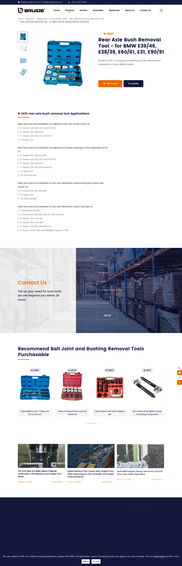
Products (69, 10)
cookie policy (159, 556)
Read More (59, 484)
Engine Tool (23, 514)
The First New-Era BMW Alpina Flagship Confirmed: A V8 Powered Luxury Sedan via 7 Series (40, 474)
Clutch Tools (23, 527)
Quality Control (70, 527)
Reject (86, 561)
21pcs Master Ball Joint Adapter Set (110, 415)
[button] (86, 425)
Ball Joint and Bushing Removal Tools (86, 18)
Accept (96, 561)
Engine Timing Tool (26, 518)
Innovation (98, 10)
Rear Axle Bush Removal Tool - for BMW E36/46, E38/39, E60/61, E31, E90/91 (54, 21)
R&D (65, 518)
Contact (133, 83)
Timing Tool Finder (29, 545)
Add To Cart (110, 83)
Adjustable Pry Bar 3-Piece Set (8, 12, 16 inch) (34, 415)
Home (57, 10)
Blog (95, 518)
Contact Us (145, 10)
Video (95, 527)
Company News (100, 514)
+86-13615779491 (79, 2)
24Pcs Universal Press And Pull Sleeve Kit (72, 415)
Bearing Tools (24, 532)
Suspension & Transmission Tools (52, 18)
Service (83, 10)
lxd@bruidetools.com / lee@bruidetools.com (41, 2)
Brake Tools (23, 536)
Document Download (102, 523)
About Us (129, 10)
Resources (114, 10)
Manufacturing (70, 523)
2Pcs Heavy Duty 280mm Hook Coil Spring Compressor (147, 415)
